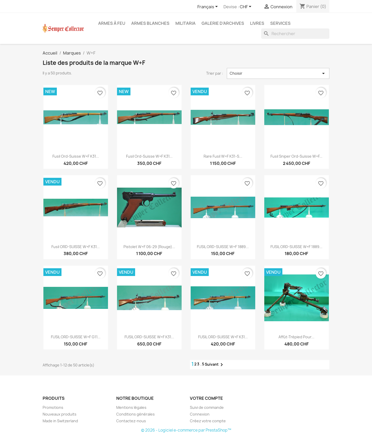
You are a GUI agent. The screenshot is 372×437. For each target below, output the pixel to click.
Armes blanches (150, 23)
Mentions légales (131, 407)
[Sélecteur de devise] (246, 7)
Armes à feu (111, 23)
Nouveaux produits (59, 414)
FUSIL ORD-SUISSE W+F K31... (149, 336)
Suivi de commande (207, 407)
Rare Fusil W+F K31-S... (223, 156)
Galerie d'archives (223, 23)
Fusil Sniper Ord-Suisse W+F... (296, 156)
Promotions (53, 407)
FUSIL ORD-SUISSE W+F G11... (75, 336)
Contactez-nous (131, 420)
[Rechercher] (295, 33)
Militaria (185, 23)
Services (280, 23)
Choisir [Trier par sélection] (278, 73)
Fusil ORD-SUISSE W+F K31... (75, 246)
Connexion (200, 414)
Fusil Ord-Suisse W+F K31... (75, 156)
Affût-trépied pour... (296, 336)
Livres (257, 23)
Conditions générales (135, 414)
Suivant (215, 365)
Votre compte (206, 398)
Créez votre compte (208, 420)
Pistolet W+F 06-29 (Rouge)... (149, 246)
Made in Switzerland (60, 420)
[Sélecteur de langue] (208, 7)
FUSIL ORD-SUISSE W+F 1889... (223, 246)
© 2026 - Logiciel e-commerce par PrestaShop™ (186, 430)
